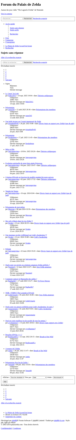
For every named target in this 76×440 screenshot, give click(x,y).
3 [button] (5, 74)
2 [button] (5, 72)
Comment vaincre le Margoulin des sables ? (21, 279)
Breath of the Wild (46, 337)
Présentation (9, 108)
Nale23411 (12, 96)
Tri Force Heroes (44, 281)
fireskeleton (12, 137)
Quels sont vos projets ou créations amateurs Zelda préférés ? (27, 265)
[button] (8, 80)
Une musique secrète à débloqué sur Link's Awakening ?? (26, 235)
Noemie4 (11, 267)
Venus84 (11, 365)
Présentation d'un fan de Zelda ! (16, 363)
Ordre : (55, 377)
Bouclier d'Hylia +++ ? (13, 335)
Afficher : (13, 377)
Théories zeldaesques (45, 96)
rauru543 (11, 110)
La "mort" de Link (12, 94)
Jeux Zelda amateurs (44, 267)
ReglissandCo (13, 337)
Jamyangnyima (13, 151)
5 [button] (5, 78)
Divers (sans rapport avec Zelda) (51, 323)
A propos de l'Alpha (12, 349)
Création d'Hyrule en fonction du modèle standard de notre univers (29, 177)
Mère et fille (9, 149)
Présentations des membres (46, 110)
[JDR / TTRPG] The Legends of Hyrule (19, 293)
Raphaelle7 (12, 281)
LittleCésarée (13, 295)
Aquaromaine (13, 309)
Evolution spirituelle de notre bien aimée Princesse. (24, 163)
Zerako (10, 223)
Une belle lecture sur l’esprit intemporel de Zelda (23, 121)
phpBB (14, 420)
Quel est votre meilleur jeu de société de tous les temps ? (25, 321)
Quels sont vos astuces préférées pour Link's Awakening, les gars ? (29, 307)
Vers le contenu (6, 14)
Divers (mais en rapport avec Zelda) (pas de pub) (56, 123)
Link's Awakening (40, 237)
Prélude (8, 249)
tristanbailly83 (13, 123)
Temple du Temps (11, 191)
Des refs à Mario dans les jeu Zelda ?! (19, 221)
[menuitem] (17, 28)
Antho (10, 351)
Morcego (11, 209)
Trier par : (36, 377)
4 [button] (5, 76)
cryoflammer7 (13, 323)
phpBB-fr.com (59, 420)
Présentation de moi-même (15, 207)
